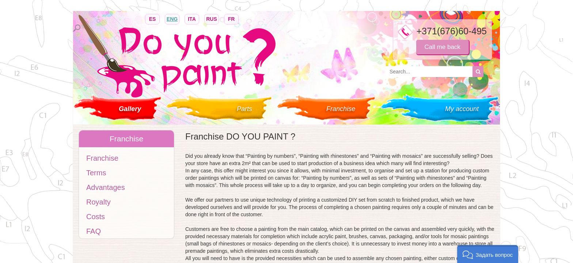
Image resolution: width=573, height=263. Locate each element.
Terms (96, 173)
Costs (95, 217)
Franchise (340, 109)
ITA (192, 18)
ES (152, 18)
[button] (487, 254)
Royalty (98, 202)
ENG (172, 18)
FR (231, 18)
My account (462, 109)
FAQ (93, 231)
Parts (244, 109)
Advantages (105, 187)
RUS (212, 18)
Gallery (130, 109)
